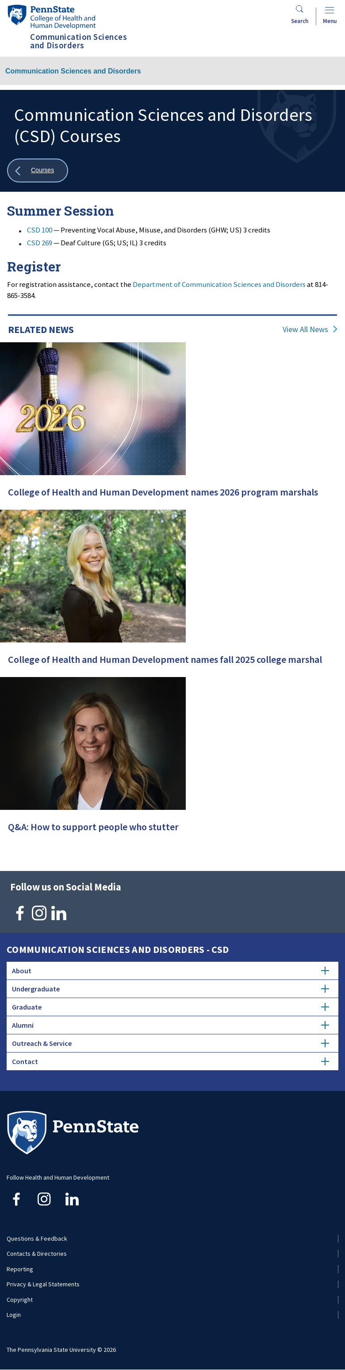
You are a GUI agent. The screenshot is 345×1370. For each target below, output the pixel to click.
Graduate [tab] (170, 1006)
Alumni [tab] (170, 1025)
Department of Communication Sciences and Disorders (219, 284)
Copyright (20, 1300)
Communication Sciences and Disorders (73, 71)
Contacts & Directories (37, 1254)
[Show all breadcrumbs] (37, 171)
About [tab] (170, 970)
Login (14, 1315)
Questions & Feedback (37, 1238)
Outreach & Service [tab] (170, 1043)
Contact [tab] (170, 1061)
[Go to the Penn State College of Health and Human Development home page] (51, 16)
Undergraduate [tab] (170, 988)
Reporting (20, 1269)
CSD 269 (39, 243)
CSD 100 (39, 230)
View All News (305, 329)
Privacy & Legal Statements (43, 1284)
